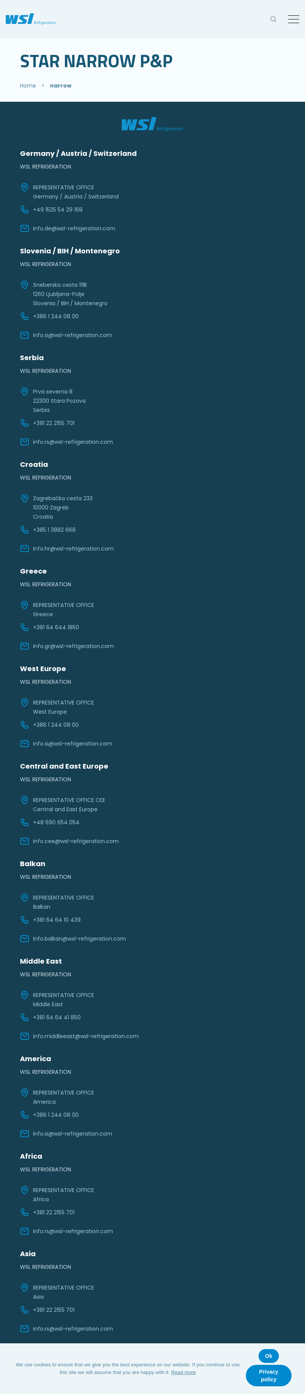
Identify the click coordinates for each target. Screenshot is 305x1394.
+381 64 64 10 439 (50, 919)
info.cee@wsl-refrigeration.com (69, 841)
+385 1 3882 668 (48, 529)
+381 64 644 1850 (49, 627)
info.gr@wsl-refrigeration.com (67, 646)
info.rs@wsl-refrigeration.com (66, 441)
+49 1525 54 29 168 (51, 209)
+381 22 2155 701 (47, 423)
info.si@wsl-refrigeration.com (66, 335)
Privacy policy (268, 1375)
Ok (268, 1356)
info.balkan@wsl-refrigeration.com (73, 938)
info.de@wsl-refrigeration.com (67, 228)
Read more (183, 1372)
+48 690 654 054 (50, 822)
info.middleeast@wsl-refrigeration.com (79, 1036)
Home (28, 85)
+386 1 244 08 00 (49, 316)
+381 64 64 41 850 (50, 1017)
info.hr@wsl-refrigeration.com (67, 548)
